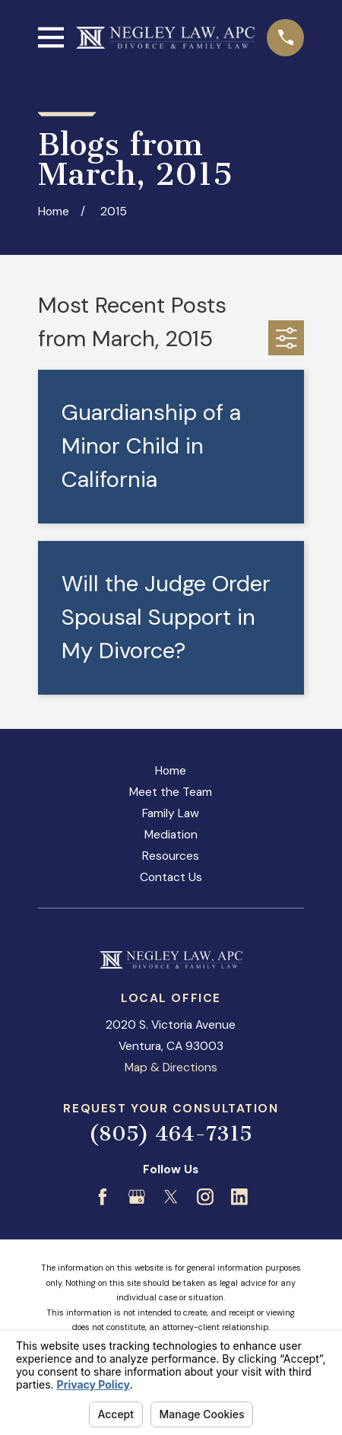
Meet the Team (170, 792)
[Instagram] (205, 1196)
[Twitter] (171, 1196)
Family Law (170, 813)
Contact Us (171, 877)
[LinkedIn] (239, 1196)
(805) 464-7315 (170, 1134)
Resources (170, 856)
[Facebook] (102, 1196)
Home (170, 770)
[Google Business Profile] (136, 1196)
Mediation (171, 834)
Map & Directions (171, 1067)
